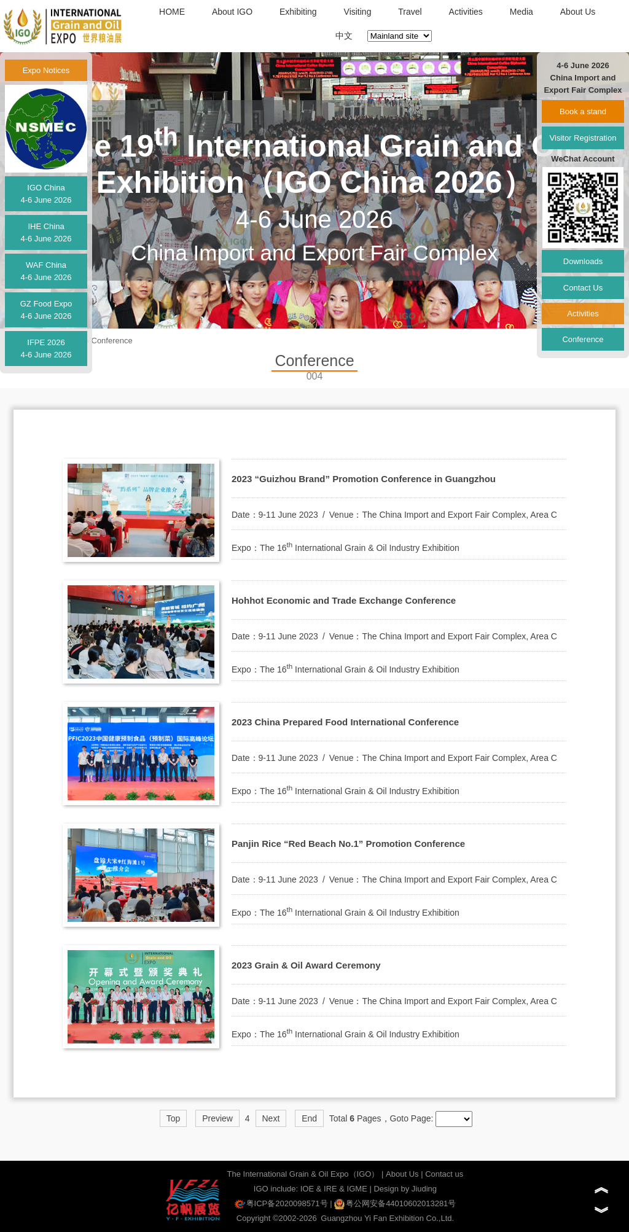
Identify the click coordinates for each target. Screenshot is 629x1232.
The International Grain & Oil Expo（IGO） (303, 1174)
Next (271, 1118)
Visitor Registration (583, 137)
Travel (409, 12)
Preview (217, 1118)
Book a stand (583, 111)
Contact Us (583, 287)
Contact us (444, 1174)
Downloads (583, 261)
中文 (344, 36)
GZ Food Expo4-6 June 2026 (46, 310)
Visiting (358, 12)
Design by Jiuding (405, 1188)
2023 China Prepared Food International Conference (345, 722)
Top (173, 1118)
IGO (261, 1188)
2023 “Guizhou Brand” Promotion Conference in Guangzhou (364, 479)
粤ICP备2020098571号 (281, 1203)
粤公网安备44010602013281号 (395, 1203)
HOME (172, 12)
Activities (466, 12)
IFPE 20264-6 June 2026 (45, 348)
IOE (307, 1188)
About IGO (232, 12)
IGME (357, 1188)
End (309, 1118)
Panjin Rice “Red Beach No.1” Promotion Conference (348, 843)
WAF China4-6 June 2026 (45, 271)
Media (521, 12)
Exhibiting (298, 12)
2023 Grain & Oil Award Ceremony (306, 965)
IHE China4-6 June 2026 (45, 232)
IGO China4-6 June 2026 (45, 194)
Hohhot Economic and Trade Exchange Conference (344, 600)
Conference (112, 340)
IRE (330, 1188)
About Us (578, 12)
